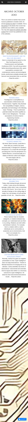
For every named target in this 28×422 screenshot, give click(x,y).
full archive (4, 26)
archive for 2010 (10, 24)
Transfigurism (14, 98)
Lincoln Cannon (14, 2)
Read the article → (14, 78)
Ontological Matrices (14, 215)
